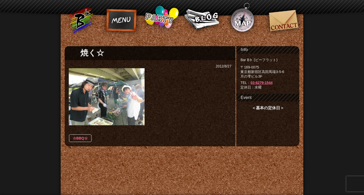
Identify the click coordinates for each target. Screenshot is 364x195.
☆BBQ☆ (80, 138)
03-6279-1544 (261, 83)
